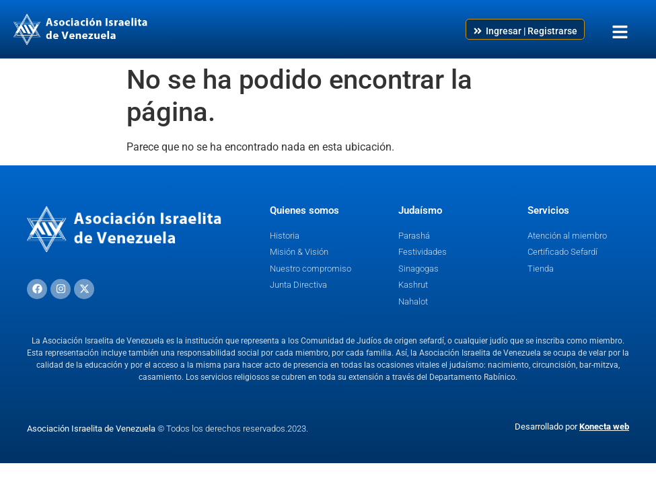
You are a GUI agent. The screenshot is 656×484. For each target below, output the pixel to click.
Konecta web (604, 426)
